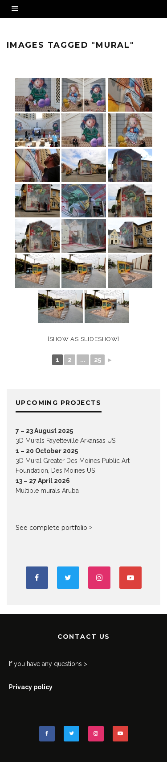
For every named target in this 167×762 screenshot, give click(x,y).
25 (97, 359)
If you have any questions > (48, 663)
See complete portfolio (51, 528)
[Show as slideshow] (83, 339)
